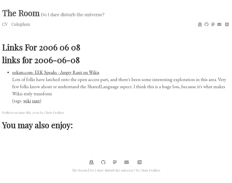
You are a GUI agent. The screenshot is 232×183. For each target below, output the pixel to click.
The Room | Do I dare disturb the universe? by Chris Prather (116, 170)
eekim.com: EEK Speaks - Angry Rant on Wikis (55, 72)
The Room (20, 12)
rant (36, 101)
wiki (27, 101)
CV (4, 24)
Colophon (20, 24)
